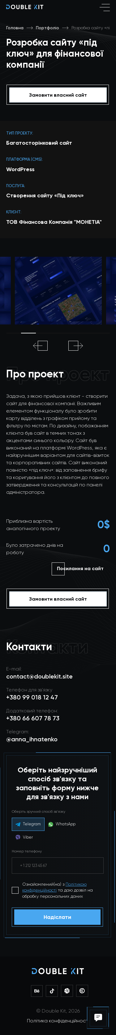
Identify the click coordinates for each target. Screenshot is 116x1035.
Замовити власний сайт (58, 95)
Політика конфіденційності (58, 1021)
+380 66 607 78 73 (32, 718)
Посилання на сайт (80, 568)
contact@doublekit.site (39, 676)
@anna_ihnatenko (32, 739)
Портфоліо (47, 27)
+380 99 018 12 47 (32, 697)
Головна (15, 27)
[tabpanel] (58, 290)
